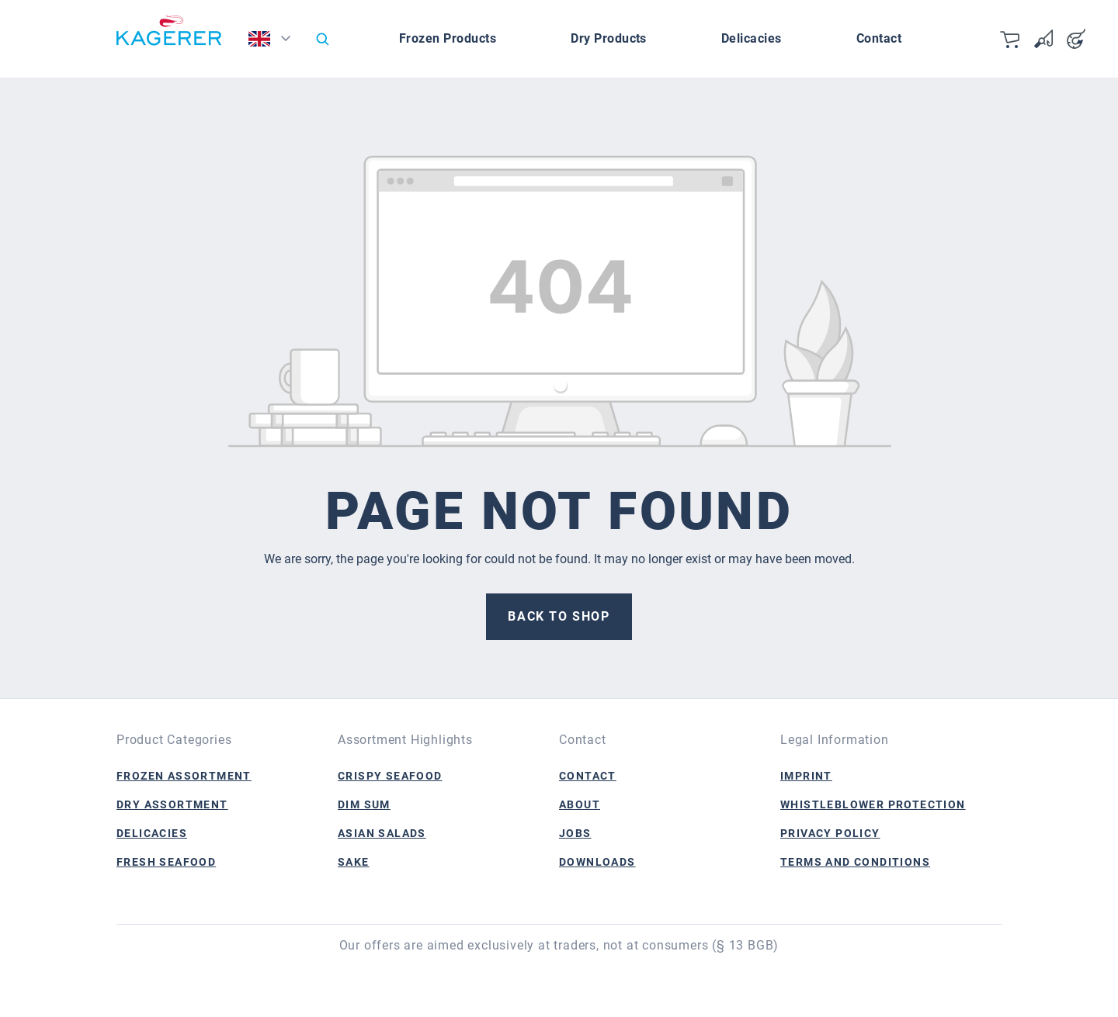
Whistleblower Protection (873, 804)
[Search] (322, 38)
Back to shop (558, 616)
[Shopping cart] (1011, 38)
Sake (354, 862)
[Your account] (1076, 38)
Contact (587, 776)
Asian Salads (382, 833)
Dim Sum (364, 804)
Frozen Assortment (184, 776)
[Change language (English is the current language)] (274, 42)
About (579, 804)
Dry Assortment (172, 804)
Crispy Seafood (390, 776)
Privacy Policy (830, 833)
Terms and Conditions (855, 862)
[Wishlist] (1043, 38)
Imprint (806, 776)
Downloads (597, 862)
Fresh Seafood (166, 862)
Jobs (575, 833)
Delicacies (151, 833)
